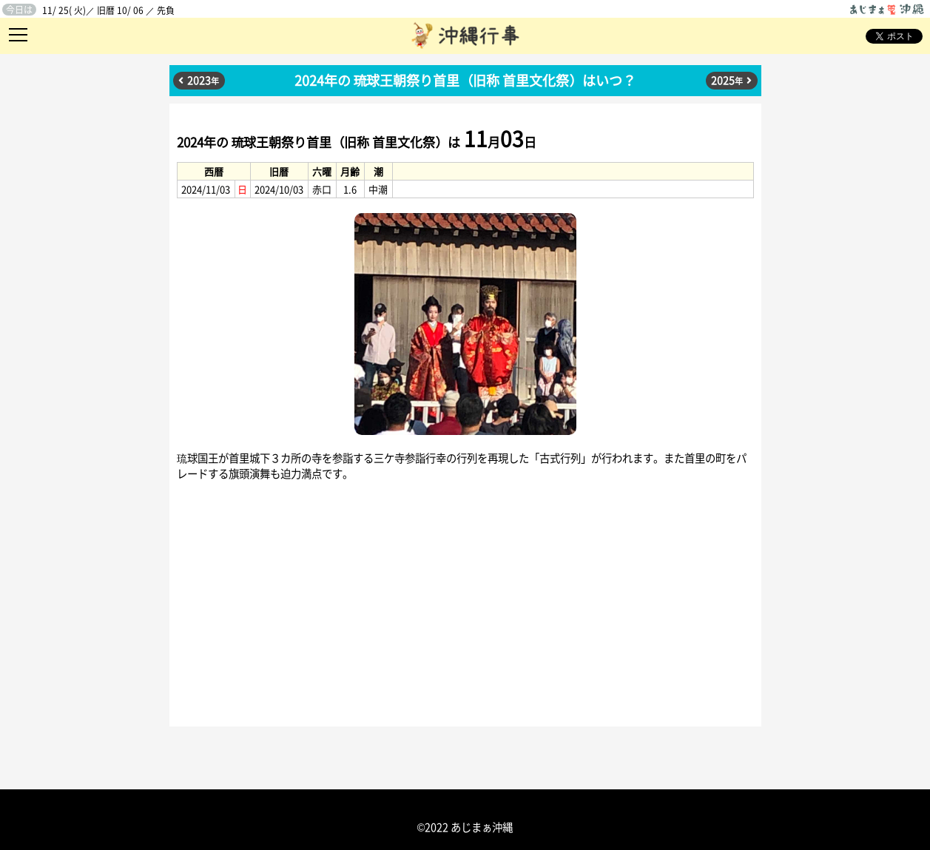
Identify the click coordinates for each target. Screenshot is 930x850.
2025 (727, 79)
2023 (203, 79)
